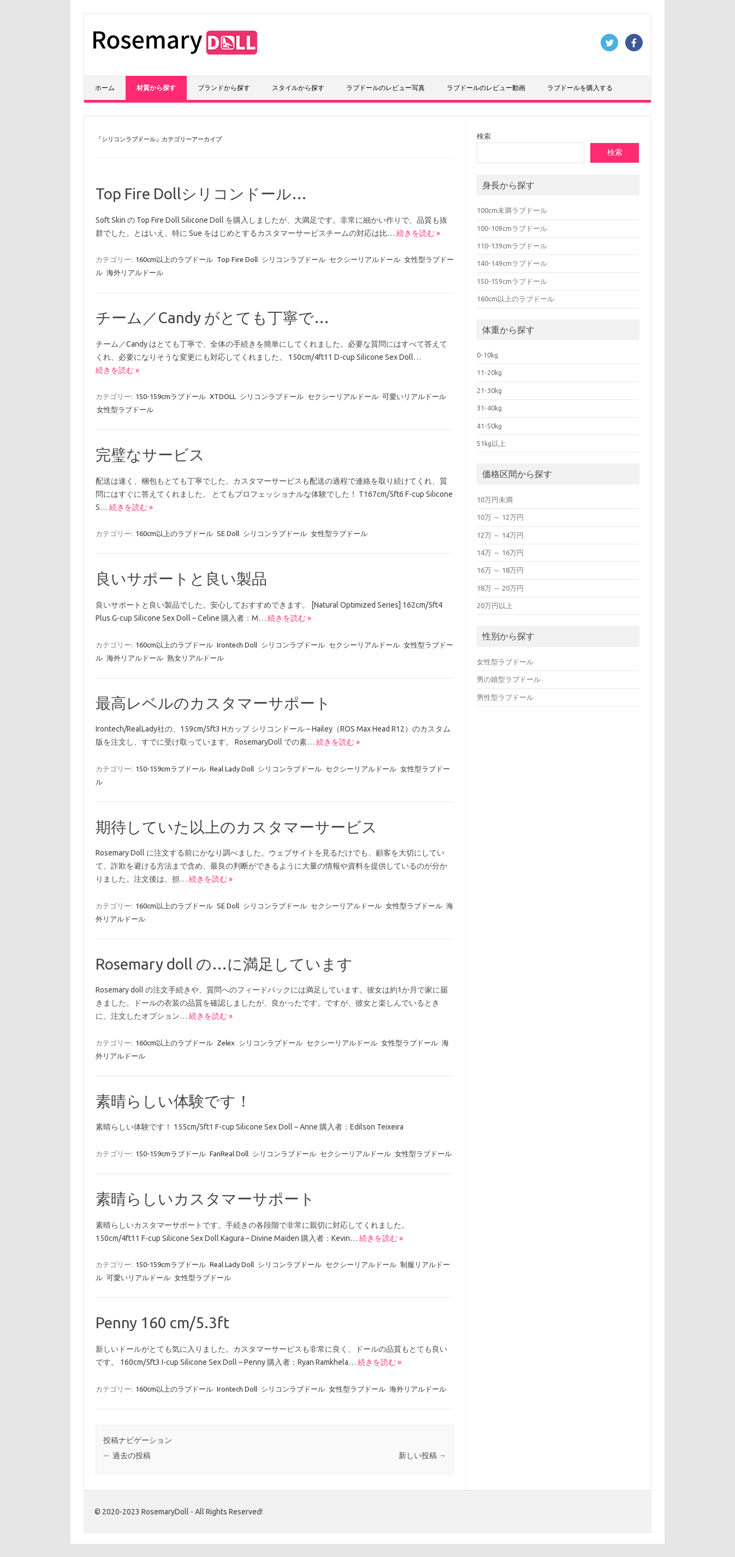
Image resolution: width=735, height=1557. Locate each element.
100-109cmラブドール (512, 228)
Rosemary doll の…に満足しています (224, 963)
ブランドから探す (224, 87)
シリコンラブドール (293, 259)
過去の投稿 (127, 1455)
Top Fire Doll (237, 259)
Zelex (226, 1043)
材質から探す (156, 87)
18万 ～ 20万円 (500, 588)
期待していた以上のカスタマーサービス (236, 826)
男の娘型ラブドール (509, 679)
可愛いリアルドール (414, 396)
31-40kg (489, 408)
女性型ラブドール (125, 409)
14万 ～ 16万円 (500, 552)
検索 (484, 136)
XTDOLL (223, 396)
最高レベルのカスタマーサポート (213, 702)
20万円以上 (495, 605)
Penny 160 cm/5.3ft (162, 1322)
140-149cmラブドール (512, 263)
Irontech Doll (237, 645)
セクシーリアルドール (364, 259)
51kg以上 (491, 443)
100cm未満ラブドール (512, 210)
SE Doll (228, 533)
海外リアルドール (134, 272)
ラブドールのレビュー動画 (486, 87)
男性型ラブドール (505, 697)
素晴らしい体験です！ (173, 1100)
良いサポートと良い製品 (181, 578)
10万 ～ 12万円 (500, 517)
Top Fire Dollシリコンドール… (201, 193)
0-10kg (487, 355)
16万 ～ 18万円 (500, 570)
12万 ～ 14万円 (500, 535)
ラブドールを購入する (580, 87)
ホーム (105, 87)
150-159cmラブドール (170, 396)
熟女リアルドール (195, 658)
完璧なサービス (150, 454)
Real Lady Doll (232, 768)
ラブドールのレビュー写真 (385, 87)
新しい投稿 (422, 1455)
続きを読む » (418, 233)
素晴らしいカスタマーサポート (205, 1198)
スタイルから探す (298, 87)
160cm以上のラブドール (174, 259)
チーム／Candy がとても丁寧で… (212, 317)
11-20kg (489, 372)
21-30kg (489, 390)
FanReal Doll (229, 1153)
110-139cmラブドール (512, 245)
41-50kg (489, 426)
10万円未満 (495, 499)
